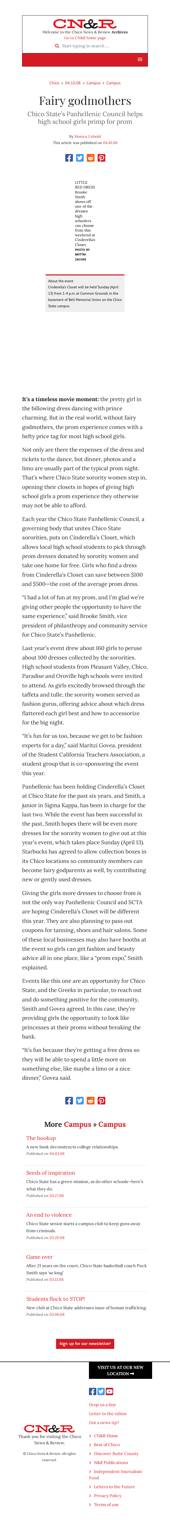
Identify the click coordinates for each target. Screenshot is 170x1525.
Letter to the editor (108, 1413)
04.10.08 (73, 82)
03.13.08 (56, 1279)
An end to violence (49, 1214)
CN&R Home (106, 1435)
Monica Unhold (87, 136)
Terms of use (106, 1504)
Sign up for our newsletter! (85, 1344)
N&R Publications (111, 1462)
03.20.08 (56, 1237)
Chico (54, 82)
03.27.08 (56, 1195)
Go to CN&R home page (85, 37)
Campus (94, 82)
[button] (140, 59)
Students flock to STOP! (55, 1299)
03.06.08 (56, 1314)
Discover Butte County (116, 1453)
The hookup (41, 1138)
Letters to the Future (114, 1486)
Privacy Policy (107, 1495)
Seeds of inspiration (50, 1172)
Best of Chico (107, 1444)
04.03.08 (56, 1153)
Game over (39, 1256)
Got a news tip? (104, 1422)
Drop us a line (102, 1404)
